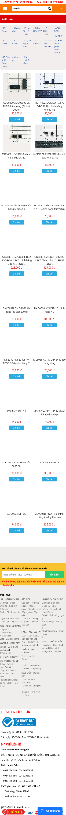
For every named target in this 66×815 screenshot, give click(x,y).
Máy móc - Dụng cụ (30, 674)
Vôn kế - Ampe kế (31, 668)
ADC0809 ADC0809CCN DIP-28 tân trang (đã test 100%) (16, 106)
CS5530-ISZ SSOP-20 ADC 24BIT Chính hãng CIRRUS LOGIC (49, 260)
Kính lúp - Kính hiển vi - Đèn (30, 693)
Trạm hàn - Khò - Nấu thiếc (29, 681)
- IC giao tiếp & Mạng (27, 43)
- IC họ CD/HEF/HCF (38, 29)
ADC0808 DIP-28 (49, 462)
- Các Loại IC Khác (26, 60)
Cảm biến (12, 647)
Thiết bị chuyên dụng (31, 665)
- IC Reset (4, 29)
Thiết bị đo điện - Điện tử (29, 658)
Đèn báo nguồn (28, 639)
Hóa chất (53, 648)
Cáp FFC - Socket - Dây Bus (30, 623)
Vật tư (45, 648)
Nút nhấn (12, 661)
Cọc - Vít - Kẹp (30, 618)
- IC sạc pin (16, 58)
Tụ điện (12, 603)
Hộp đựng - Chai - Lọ (52, 645)
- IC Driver (5, 42)
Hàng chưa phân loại (51, 651)
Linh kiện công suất (10, 621)
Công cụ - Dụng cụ (32, 686)
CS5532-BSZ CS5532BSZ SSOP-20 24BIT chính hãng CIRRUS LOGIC (16, 260)
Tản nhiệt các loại (9, 680)
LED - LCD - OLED (30, 636)
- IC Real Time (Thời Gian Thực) (58, 46)
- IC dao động (16, 29)
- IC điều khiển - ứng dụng (6, 61)
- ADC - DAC (57, 29)
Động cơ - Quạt (49, 606)
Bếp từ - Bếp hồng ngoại (53, 615)
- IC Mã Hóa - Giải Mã (47, 43)
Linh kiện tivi (47, 612)
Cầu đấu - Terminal (30, 603)
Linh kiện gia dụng (50, 603)
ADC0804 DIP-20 (16, 513)
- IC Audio (36, 42)
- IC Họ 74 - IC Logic (26, 31)
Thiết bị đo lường (27, 651)
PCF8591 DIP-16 (16, 411)
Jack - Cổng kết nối (30, 609)
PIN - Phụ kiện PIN (30, 642)
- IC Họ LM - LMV (47, 31)
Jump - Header (28, 606)
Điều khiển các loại (51, 609)
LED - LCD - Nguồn (31, 632)
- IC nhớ (58, 36)
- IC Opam (15, 42)
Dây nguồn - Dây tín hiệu (30, 614)
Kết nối (25, 599)
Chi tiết (16, 119)
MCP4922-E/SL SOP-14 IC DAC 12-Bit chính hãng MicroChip (49, 106)
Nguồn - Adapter (29, 645)
